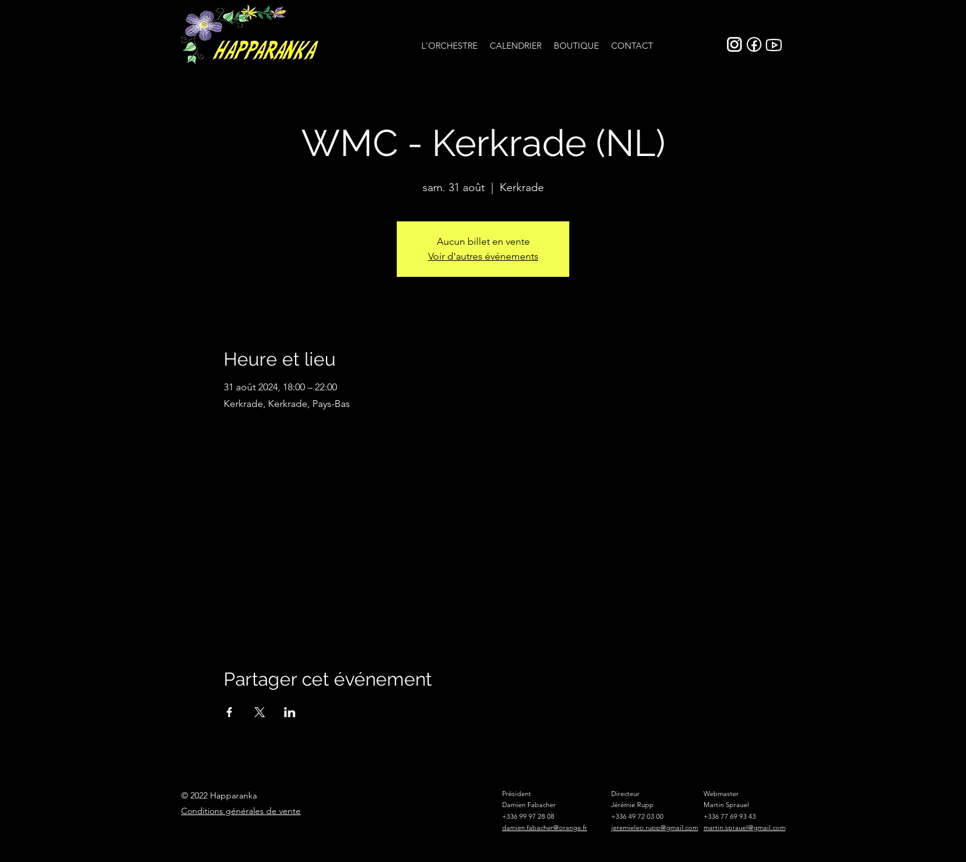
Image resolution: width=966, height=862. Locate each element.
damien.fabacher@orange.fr (544, 827)
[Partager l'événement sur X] (260, 712)
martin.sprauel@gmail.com (744, 827)
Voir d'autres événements (483, 256)
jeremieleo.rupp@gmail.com (654, 827)
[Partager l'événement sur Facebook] (229, 712)
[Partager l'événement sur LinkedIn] (290, 712)
